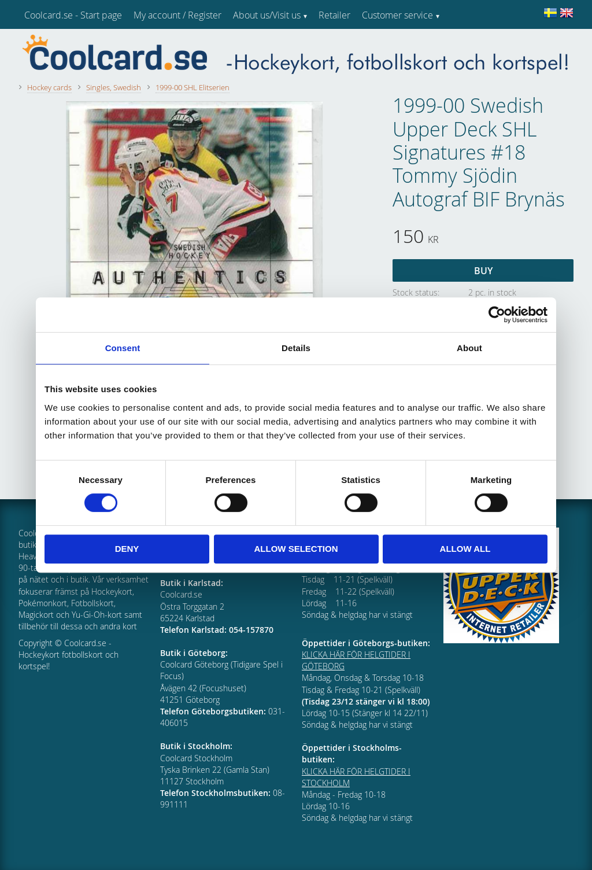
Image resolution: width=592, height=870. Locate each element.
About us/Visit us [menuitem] (267, 15)
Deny (127, 549)
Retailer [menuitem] (334, 15)
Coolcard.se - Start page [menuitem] (73, 15)
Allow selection (296, 549)
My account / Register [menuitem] (177, 15)
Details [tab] (296, 348)
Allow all (465, 549)
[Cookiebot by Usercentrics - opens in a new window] (496, 314)
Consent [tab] (122, 348)
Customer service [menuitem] (397, 15)
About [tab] (469, 348)
